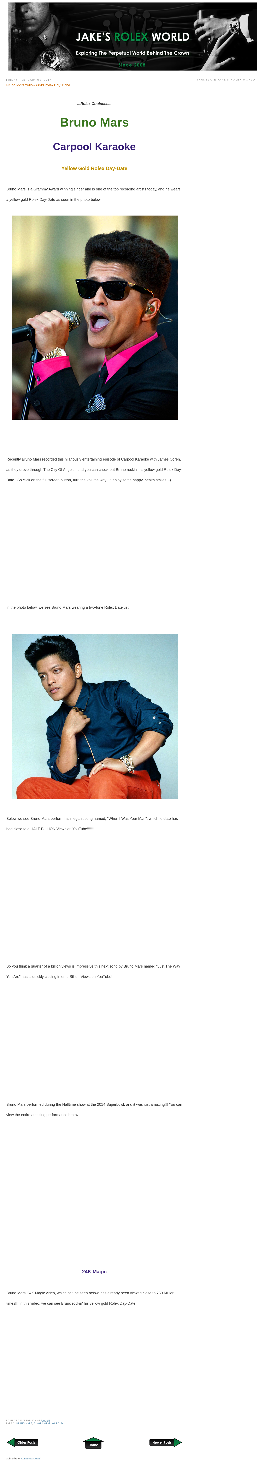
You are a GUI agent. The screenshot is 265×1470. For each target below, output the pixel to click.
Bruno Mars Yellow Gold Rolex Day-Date (38, 85)
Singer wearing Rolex (48, 1423)
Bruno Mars (24, 1423)
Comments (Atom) (31, 1458)
